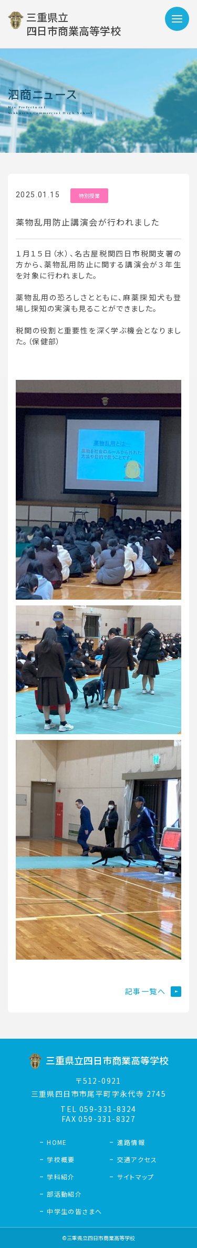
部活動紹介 (64, 1193)
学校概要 (61, 1159)
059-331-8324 (108, 1109)
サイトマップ (135, 1176)
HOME (57, 1142)
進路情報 (131, 1142)
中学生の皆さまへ (74, 1211)
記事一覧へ (145, 991)
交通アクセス (137, 1159)
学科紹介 (61, 1176)
